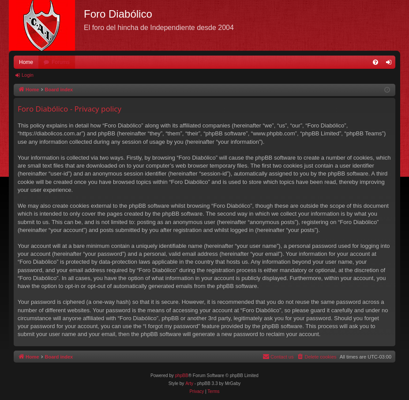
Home (26, 62)
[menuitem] (375, 62)
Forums (61, 62)
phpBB (181, 375)
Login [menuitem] (390, 64)
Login (28, 75)
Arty (189, 383)
